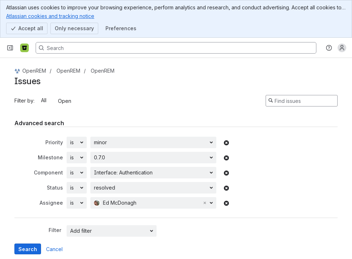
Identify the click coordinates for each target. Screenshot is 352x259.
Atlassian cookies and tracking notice (50, 16)
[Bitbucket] (24, 48)
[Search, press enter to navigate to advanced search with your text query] (176, 48)
